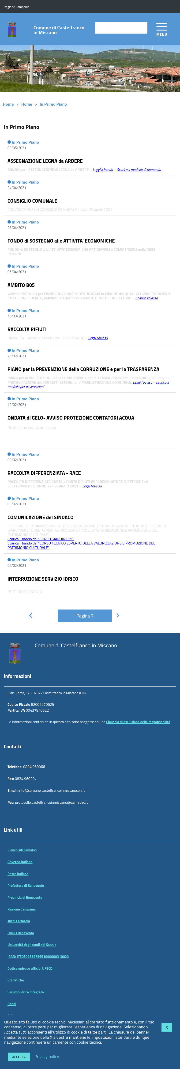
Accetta (19, 1057)
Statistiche (16, 980)
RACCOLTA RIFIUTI (27, 329)
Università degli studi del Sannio (32, 944)
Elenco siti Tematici (22, 850)
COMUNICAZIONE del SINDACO (41, 517)
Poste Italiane (18, 873)
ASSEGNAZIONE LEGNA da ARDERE (45, 161)
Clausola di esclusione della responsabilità (138, 722)
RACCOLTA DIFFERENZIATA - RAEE (44, 473)
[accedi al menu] (161, 29)
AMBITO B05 (21, 285)
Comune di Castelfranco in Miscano (59, 30)
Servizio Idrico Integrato (26, 992)
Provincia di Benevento (25, 897)
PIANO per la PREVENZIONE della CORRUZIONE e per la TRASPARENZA (83, 369)
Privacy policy (46, 1056)
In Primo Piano (53, 104)
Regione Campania (22, 909)
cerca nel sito (107, 28)
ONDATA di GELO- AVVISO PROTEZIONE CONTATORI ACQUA (71, 417)
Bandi (12, 1004)
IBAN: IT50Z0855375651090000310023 (38, 956)
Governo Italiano (20, 861)
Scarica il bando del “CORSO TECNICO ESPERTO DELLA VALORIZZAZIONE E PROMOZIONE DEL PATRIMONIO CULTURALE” (81, 545)
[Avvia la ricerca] (141, 28)
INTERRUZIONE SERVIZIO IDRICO (43, 579)
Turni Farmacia (19, 921)
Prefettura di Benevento (26, 885)
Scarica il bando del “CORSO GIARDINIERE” (41, 539)
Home (8, 104)
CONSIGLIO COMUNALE (32, 201)
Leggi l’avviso (142, 382)
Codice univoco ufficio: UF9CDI (30, 968)
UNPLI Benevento (21, 933)
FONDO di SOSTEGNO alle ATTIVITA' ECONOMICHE (61, 240)
